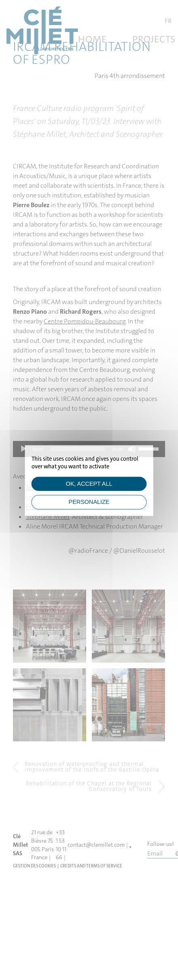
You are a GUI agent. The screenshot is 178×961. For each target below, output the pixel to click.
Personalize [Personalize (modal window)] (89, 502)
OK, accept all (89, 483)
